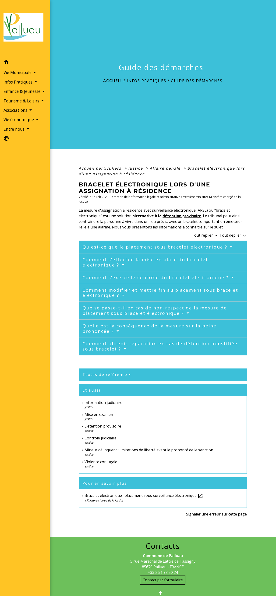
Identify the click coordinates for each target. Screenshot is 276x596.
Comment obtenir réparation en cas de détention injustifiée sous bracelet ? (159, 346)
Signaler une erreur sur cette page (216, 514)
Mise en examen (99, 414)
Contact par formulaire (163, 579)
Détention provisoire (103, 426)
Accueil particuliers (101, 168)
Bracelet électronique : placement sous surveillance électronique (144, 495)
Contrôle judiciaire (101, 438)
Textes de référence (104, 374)
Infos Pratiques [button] (19, 82)
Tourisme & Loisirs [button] (22, 101)
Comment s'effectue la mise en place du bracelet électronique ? (145, 262)
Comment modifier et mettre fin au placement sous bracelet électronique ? (160, 292)
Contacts (163, 546)
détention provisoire (182, 215)
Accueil (112, 80)
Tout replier (205, 235)
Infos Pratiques (146, 80)
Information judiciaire (103, 402)
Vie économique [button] (19, 119)
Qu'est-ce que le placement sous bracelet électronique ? (155, 247)
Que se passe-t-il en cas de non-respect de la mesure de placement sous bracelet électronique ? (154, 310)
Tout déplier (233, 235)
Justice (136, 168)
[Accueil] (25, 29)
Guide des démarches (197, 80)
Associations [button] (16, 110)
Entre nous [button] (15, 129)
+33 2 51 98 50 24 (163, 572)
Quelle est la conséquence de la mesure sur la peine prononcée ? (149, 328)
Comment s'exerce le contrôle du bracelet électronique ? (156, 277)
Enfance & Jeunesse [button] (23, 91)
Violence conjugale (101, 461)
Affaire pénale (166, 168)
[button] (25, 62)
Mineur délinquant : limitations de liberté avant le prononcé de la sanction (149, 449)
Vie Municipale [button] (18, 72)
